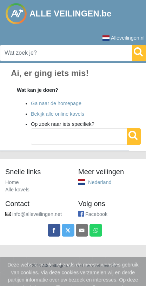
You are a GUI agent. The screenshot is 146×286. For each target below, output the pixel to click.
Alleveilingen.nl (123, 38)
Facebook (96, 214)
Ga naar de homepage (56, 103)
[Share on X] (68, 230)
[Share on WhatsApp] (95, 230)
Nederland (99, 182)
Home (12, 182)
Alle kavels (17, 189)
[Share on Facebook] (54, 230)
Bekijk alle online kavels (57, 114)
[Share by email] (82, 230)
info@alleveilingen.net (37, 214)
